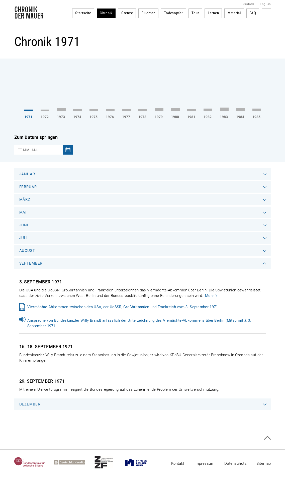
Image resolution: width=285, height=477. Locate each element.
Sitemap (263, 463)
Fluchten (148, 13)
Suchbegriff (266, 13)
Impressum (204, 463)
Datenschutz (235, 463)
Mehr (209, 295)
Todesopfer (173, 13)
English (265, 4)
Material (234, 13)
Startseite (83, 13)
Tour (195, 13)
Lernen (213, 13)
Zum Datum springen (36, 137)
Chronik (106, 13)
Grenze (127, 13)
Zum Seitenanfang (267, 438)
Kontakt (177, 463)
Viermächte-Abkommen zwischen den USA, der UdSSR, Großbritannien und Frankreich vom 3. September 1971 (122, 307)
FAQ (252, 13)
